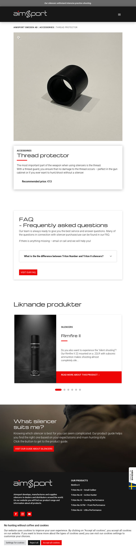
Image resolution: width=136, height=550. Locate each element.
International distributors (25, 516)
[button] (19, 37)
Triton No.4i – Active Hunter (84, 477)
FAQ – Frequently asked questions (87, 511)
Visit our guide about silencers (33, 430)
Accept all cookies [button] (51, 542)
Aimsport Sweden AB (26, 27)
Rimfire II (61, 328)
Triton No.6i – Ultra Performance (86, 492)
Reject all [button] (34, 542)
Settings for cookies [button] (15, 542)
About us (18, 511)
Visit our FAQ (28, 272)
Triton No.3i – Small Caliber (83, 472)
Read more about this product (71, 361)
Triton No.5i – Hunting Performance (87, 482)
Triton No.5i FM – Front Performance (88, 487)
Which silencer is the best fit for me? (88, 516)
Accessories (47, 27)
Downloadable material (24, 520)
